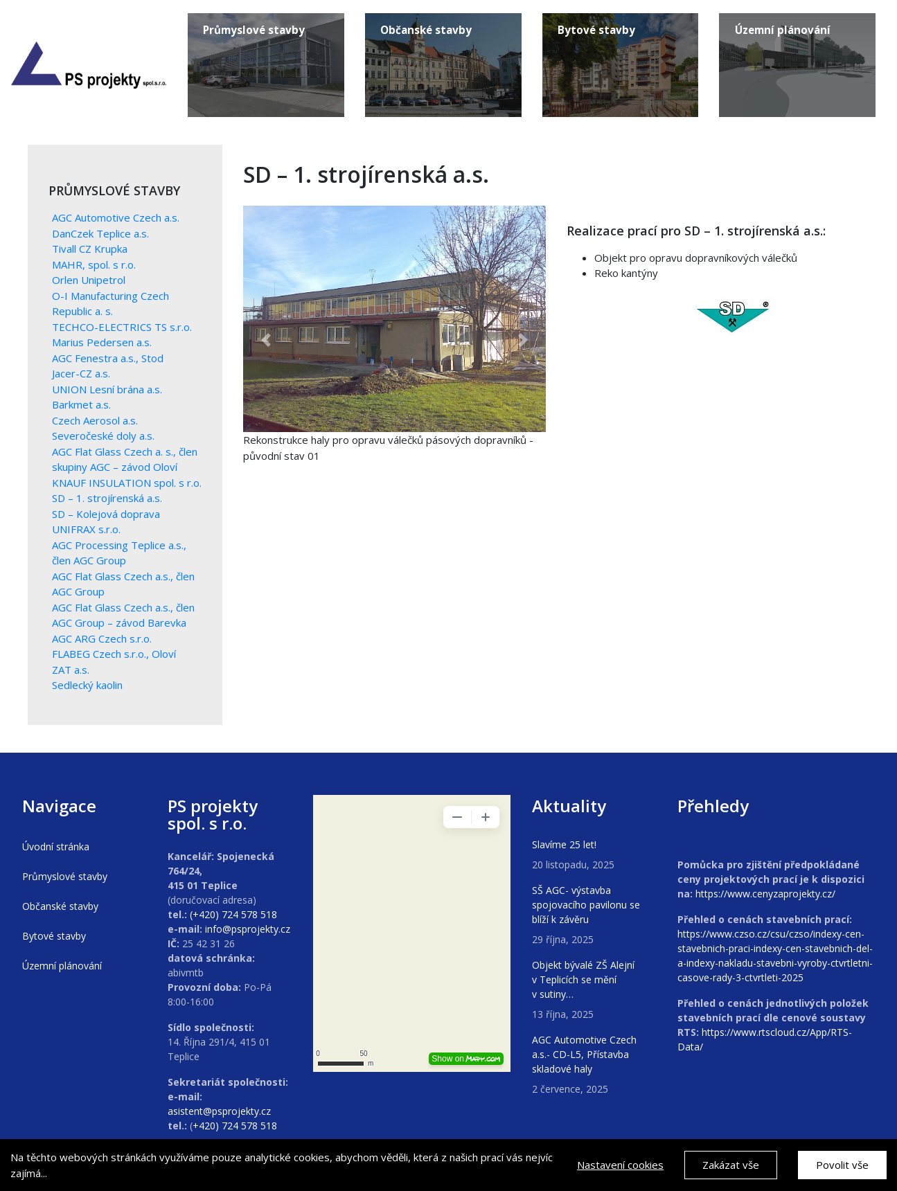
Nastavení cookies (620, 1166)
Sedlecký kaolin (87, 685)
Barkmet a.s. (81, 404)
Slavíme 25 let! (564, 844)
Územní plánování (62, 965)
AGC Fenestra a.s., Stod (107, 358)
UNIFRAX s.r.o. (86, 529)
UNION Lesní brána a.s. (107, 389)
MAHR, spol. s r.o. (94, 264)
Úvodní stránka (55, 846)
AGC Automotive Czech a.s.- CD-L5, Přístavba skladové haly (584, 1054)
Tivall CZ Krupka (89, 249)
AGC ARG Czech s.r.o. (102, 638)
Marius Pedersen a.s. (102, 342)
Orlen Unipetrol (88, 280)
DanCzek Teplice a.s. (100, 233)
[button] (266, 340)
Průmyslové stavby (64, 876)
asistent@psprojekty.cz (219, 1111)
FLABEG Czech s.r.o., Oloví (114, 654)
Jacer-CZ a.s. (81, 373)
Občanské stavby (60, 906)
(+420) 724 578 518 (233, 914)
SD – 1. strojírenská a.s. (107, 498)
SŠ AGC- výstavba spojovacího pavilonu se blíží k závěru (586, 905)
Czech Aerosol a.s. (95, 420)
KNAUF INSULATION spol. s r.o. (127, 483)
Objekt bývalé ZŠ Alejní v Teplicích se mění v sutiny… (583, 979)
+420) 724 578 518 (235, 1125)
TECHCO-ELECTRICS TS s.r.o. (122, 327)
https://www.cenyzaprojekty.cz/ (765, 893)
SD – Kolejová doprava (106, 514)
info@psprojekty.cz (247, 928)
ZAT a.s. (70, 670)
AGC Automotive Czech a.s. (115, 217)
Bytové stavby (54, 935)
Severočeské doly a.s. (103, 435)
